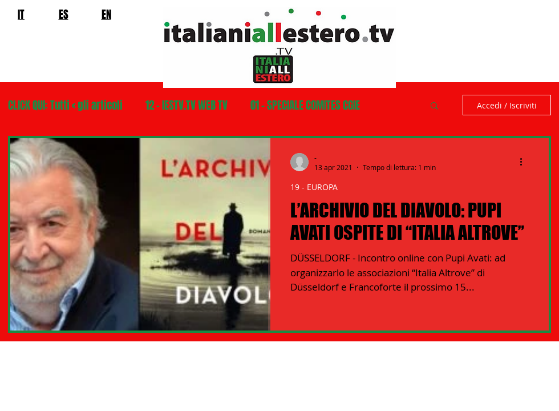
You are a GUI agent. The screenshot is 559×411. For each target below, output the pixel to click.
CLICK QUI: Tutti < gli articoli (65, 105)
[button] (434, 106)
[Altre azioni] (525, 162)
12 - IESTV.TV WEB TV (186, 105)
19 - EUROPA (314, 187)
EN (106, 14)
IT (21, 14)
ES (63, 14)
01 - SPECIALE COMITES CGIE (305, 105)
